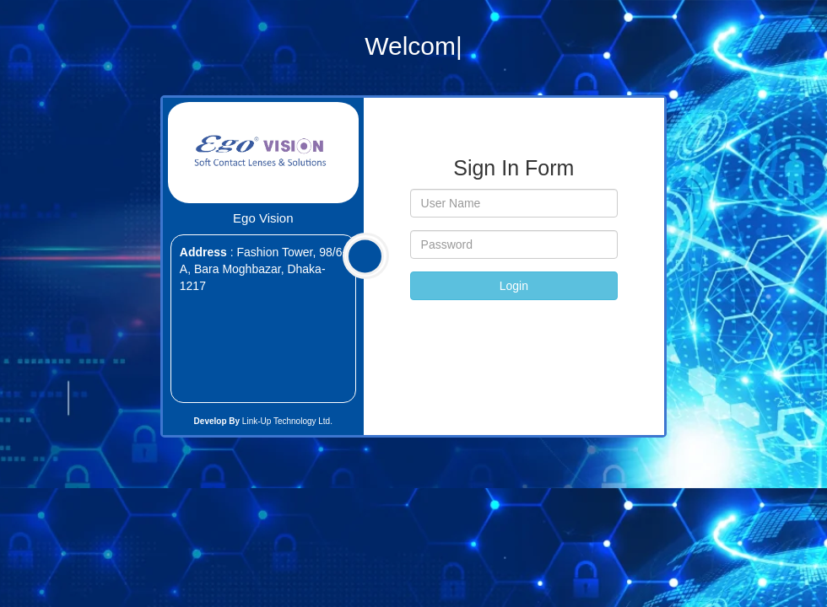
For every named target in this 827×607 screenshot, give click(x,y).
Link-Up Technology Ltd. (287, 421)
